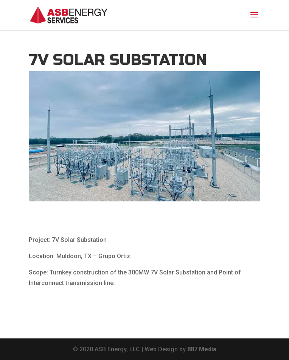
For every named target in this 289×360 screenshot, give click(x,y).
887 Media (201, 349)
